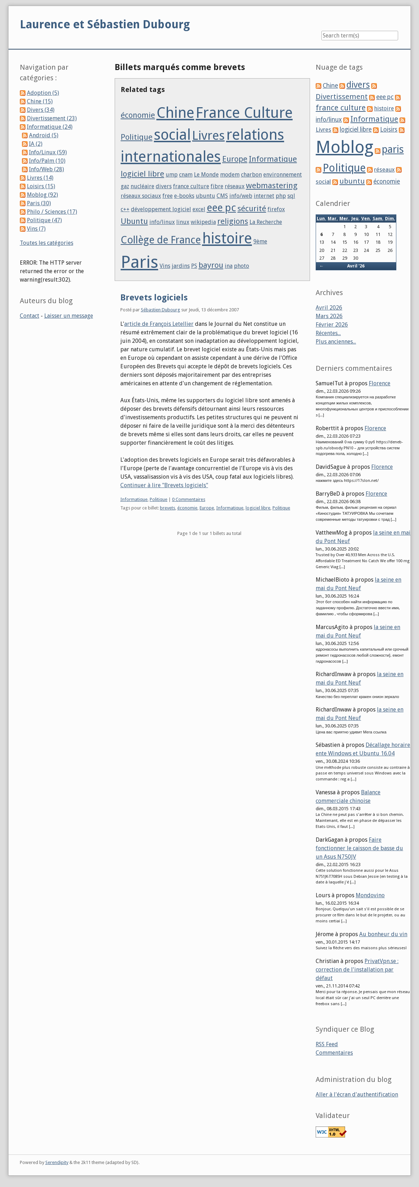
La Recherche (265, 222)
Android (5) (43, 135)
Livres (208, 135)
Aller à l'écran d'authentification (357, 1094)
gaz (125, 186)
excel (199, 209)
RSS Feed (327, 1044)
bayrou (211, 265)
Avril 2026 (329, 307)
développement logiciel (161, 209)
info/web (240, 195)
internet (264, 195)
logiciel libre (142, 173)
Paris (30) (39, 203)
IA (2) (35, 143)
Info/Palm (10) (47, 160)
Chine (175, 112)
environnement (282, 174)
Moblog (344, 147)
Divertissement (342, 96)
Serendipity (56, 1162)
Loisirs (388, 129)
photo (241, 266)
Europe (234, 158)
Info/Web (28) (46, 169)
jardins (181, 266)
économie (138, 115)
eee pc (221, 208)
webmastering (272, 185)
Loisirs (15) (41, 186)
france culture (191, 186)
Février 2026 (332, 324)
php (281, 195)
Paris (139, 262)
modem (230, 174)
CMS (222, 195)
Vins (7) (36, 228)
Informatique (273, 158)
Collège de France (161, 240)
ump (172, 174)
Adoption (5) (43, 93)
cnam (186, 174)
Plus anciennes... (336, 341)
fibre (217, 186)
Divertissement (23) (52, 118)
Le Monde (206, 174)
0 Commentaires (188, 499)
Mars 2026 (329, 316)
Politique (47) (44, 220)
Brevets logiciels (154, 297)
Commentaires (334, 1052)
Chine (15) (40, 101)
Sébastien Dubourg (160, 309)
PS (194, 266)
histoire (227, 238)
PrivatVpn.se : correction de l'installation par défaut (357, 969)
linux (182, 222)
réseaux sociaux (141, 195)
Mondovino (370, 895)
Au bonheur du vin (383, 934)
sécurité (251, 208)
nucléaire (142, 186)
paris (393, 149)
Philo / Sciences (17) (52, 211)
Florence (379, 383)
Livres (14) (40, 177)
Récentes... (328, 333)
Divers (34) (40, 109)
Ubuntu (134, 221)
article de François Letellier (159, 324)
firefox (276, 209)
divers (164, 186)
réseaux (235, 186)
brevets (167, 508)
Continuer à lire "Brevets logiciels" (164, 485)
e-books (184, 195)
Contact (29, 315)
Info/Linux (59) (48, 152)
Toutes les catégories (46, 243)
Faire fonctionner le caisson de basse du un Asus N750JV (359, 848)
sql (291, 195)
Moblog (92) (42, 194)
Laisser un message (68, 315)
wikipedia (203, 222)
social (172, 134)
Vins (165, 266)
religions (232, 221)
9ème (260, 241)
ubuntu (205, 195)
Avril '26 (356, 266)
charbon (251, 174)
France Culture (244, 112)
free (167, 195)
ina (229, 266)
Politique (137, 137)
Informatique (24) (50, 126)
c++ (125, 209)
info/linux (162, 222)
